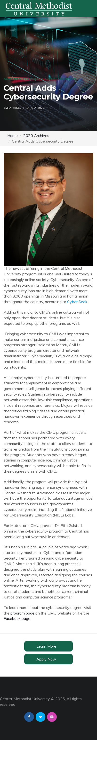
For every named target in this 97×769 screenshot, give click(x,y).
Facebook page (17, 618)
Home (12, 135)
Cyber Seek (77, 301)
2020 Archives (36, 135)
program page (22, 613)
